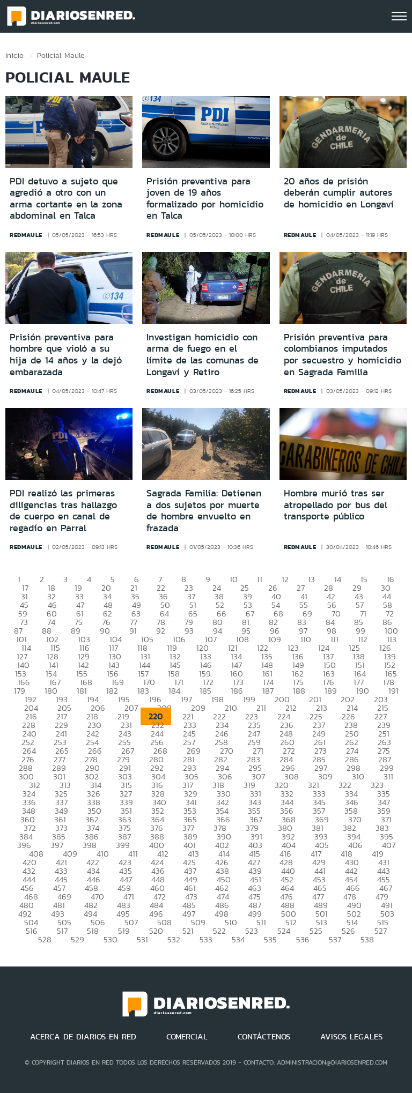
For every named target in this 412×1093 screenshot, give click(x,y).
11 (259, 579)
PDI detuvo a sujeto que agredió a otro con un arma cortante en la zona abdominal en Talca (66, 198)
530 (110, 939)
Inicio (14, 55)
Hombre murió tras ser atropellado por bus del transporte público (335, 504)
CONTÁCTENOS (264, 1037)
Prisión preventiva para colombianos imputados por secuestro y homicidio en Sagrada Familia (342, 354)
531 (142, 939)
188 (299, 690)
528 (45, 939)
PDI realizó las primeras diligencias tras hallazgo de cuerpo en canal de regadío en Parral (63, 510)
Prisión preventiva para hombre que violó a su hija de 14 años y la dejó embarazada (66, 354)
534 (238, 939)
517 (62, 930)
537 (335, 939)
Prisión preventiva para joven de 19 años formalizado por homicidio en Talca (204, 198)
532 (173, 939)
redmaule (26, 235)
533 (206, 939)
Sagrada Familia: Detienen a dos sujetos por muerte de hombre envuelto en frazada (203, 510)
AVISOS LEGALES (351, 1037)
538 (367, 939)
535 (270, 939)
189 (331, 690)
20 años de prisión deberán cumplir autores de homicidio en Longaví (339, 192)
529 (77, 939)
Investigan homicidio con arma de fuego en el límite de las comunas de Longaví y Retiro (202, 354)
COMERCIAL (187, 1037)
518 (93, 930)
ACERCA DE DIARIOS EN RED (83, 1037)
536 (303, 939)
